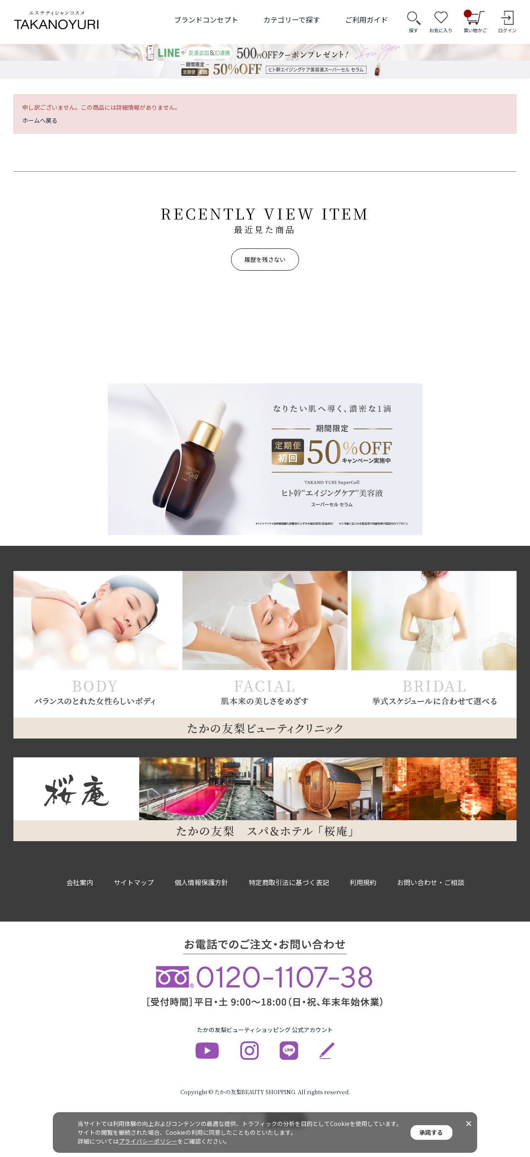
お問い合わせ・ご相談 (430, 882)
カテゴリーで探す (291, 19)
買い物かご (475, 22)
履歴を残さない (265, 259)
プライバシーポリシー (148, 1141)
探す (413, 30)
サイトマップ (134, 882)
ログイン (507, 30)
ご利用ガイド (366, 19)
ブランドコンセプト (206, 19)
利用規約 (363, 882)
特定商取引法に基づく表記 (289, 882)
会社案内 (79, 882)
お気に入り (440, 30)
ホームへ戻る (39, 120)
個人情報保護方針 (201, 882)
